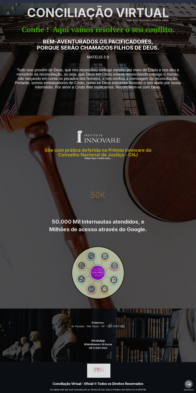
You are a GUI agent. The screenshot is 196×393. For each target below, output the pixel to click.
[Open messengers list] (188, 384)
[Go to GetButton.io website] (189, 390)
